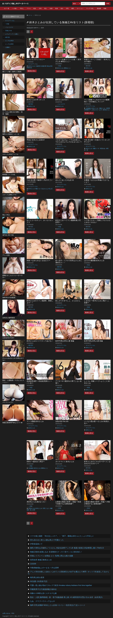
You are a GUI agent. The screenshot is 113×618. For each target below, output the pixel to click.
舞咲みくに (67, 68)
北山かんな (44, 188)
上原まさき (94, 110)
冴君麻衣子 (87, 110)
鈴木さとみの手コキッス (36, 100)
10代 (40, 8)
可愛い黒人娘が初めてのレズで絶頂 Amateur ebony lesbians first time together (61, 585)
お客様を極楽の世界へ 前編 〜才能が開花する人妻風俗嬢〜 (97, 503)
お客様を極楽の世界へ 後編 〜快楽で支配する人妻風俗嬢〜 (68, 503)
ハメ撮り (14, 8)
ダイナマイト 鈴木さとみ (64, 461)
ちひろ (100, 110)
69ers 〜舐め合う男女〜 (36, 461)
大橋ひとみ (102, 108)
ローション (80, 8)
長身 (56, 8)
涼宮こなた (46, 508)
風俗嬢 (99, 8)
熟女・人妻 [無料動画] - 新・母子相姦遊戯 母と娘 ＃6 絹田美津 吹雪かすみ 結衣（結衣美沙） (67, 597)
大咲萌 (108, 108)
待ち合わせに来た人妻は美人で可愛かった (47, 540)
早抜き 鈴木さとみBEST (36, 140)
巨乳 (67, 8)
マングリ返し (90, 8)
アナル (29, 8)
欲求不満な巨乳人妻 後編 (64, 341)
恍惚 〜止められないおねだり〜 (38, 260)
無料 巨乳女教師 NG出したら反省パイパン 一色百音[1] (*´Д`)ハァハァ (57, 605)
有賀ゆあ (29, 67)
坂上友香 (32, 510)
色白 (62, 8)
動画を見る (32, 71)
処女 (34, 8)
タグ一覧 (6, 8)
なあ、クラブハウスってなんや (42, 601)
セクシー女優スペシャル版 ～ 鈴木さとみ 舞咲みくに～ (68, 60)
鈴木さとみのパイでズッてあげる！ (40, 341)
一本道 (59, 66)
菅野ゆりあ (31, 508)
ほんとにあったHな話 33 (64, 180)
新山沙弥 (49, 66)
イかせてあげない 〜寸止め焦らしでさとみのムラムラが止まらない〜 (68, 141)
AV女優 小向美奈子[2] (38, 581)
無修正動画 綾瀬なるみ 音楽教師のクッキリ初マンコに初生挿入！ (56, 552)
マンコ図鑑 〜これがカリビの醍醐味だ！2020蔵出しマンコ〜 (96, 101)
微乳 (72, 8)
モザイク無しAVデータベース (17, 4)
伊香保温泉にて (36, 544)
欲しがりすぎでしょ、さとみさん (67, 301)
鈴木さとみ (31, 66)
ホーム (30, 15)
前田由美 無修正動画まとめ (41, 560)
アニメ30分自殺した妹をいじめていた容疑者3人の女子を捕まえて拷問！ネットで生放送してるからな (68, 572)
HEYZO (88, 66)
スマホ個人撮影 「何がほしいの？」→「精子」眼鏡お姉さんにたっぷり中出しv (61, 536)
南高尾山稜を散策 (37, 577)
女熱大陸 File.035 (61, 421)
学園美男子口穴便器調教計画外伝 (43, 589)
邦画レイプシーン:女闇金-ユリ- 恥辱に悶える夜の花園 (51, 556)
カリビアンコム (33, 64)
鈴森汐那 (44, 66)
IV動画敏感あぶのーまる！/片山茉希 (44, 568)
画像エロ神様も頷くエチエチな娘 (43, 593)
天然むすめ (8, 30)
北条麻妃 (88, 108)
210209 (33, 564)
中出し (22, 8)
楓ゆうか (38, 188)
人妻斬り (7, 47)
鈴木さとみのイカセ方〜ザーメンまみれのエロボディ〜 (97, 462)
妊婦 (51, 8)
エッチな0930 (9, 44)
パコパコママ (61, 104)
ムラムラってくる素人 (11, 34)
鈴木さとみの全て (62, 100)
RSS (12, 613)
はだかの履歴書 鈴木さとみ (94, 260)
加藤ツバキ (96, 148)
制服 (105, 8)
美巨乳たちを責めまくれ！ (37, 502)
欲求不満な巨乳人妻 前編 (93, 341)
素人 (45, 8)
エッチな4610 (9, 40)
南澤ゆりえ (106, 110)
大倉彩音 (38, 66)
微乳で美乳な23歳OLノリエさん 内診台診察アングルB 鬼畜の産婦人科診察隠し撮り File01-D (67, 548)
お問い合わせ (6, 613)
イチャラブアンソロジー (36, 59)
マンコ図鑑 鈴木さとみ (35, 421)
